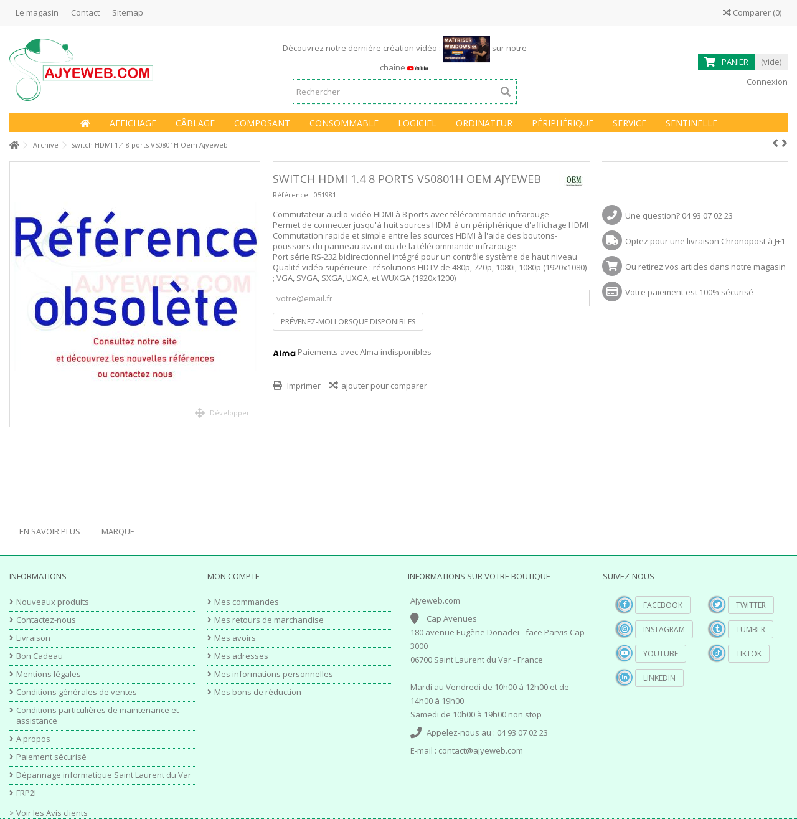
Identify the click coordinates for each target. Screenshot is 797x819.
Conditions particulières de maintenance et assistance (97, 715)
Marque (117, 531)
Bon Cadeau (39, 656)
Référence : (292, 194)
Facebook (662, 605)
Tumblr (750, 629)
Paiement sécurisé (51, 757)
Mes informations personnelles (273, 674)
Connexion (766, 81)
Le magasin (37, 12)
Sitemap (127, 12)
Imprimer (303, 385)
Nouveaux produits (52, 602)
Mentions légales (48, 674)
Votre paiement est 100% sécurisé (689, 292)
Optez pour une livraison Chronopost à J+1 (705, 241)
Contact (85, 12)
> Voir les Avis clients (48, 812)
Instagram (664, 629)
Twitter (751, 605)
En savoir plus (49, 531)
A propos (33, 739)
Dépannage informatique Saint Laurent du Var (103, 775)
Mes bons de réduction (257, 692)
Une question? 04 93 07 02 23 (679, 215)
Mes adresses (241, 656)
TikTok (749, 653)
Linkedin (659, 678)
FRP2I (26, 793)
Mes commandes (246, 602)
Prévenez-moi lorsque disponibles (348, 321)
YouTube (660, 653)
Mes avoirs (235, 638)
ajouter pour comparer (384, 385)
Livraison (33, 638)
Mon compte (233, 576)
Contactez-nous (46, 620)
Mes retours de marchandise (269, 620)
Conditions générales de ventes (76, 692)
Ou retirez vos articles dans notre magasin (705, 266)
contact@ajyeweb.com (480, 750)
